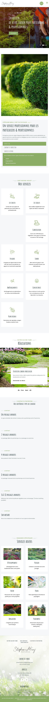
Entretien (7, 144)
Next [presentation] (28, 390)
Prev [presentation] (21, 390)
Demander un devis (19, 380)
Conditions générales (24, 690)
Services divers (8, 151)
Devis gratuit (24, 642)
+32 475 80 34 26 (24, 664)
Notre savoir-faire (12, 641)
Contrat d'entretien (10, 147)
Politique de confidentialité (24, 692)
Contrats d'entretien (36, 641)
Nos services (23, 641)
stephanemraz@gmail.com (24, 662)
